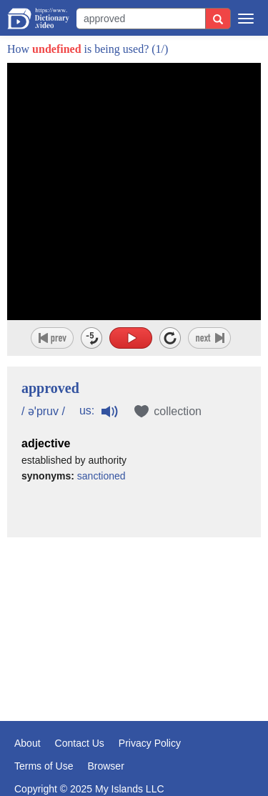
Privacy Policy (150, 743)
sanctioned (101, 476)
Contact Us (79, 743)
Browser (105, 766)
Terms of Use (43, 766)
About (27, 743)
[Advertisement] (134, 619)
